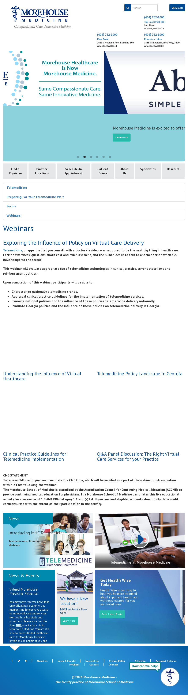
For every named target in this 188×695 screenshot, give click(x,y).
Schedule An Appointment (73, 171)
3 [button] (91, 157)
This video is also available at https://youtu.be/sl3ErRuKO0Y (141, 340)
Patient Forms (103, 171)
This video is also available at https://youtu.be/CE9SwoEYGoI (47, 420)
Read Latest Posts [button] (112, 614)
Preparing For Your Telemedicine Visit (35, 197)
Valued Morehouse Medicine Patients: (24, 591)
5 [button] (103, 157)
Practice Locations (42, 171)
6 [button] (110, 157)
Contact (113, 664)
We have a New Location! (74, 601)
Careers (94, 664)
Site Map (140, 661)
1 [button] (78, 157)
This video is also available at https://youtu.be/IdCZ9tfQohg (141, 420)
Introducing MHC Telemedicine (36, 533)
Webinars (14, 215)
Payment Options (165, 661)
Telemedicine (17, 187)
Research (173, 169)
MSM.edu (177, 8)
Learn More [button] (69, 620)
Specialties (148, 169)
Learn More (157, 137)
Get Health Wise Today (115, 582)
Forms (11, 206)
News (13, 518)
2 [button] (84, 157)
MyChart (74, 664)
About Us (124, 171)
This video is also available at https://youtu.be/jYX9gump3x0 (47, 340)
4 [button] (97, 157)
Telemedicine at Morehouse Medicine (140, 562)
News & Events (23, 575)
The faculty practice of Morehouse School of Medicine (94, 682)
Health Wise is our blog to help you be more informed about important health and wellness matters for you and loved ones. (119, 597)
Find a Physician (15, 171)
